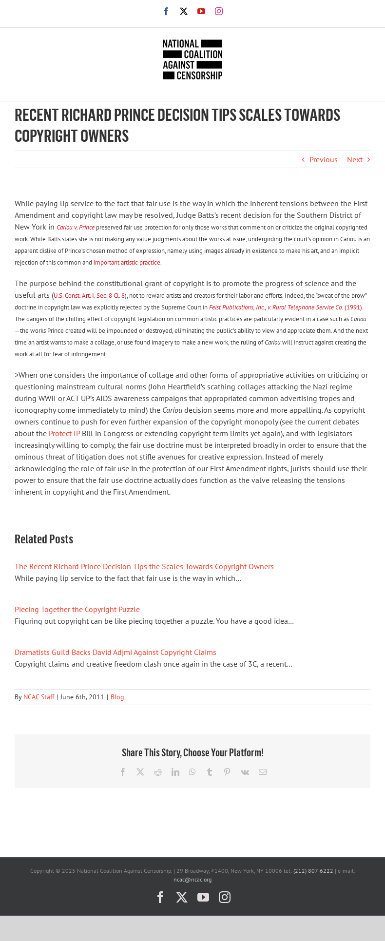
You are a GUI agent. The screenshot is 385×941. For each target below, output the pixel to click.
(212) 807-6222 (313, 870)
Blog (117, 696)
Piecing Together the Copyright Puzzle (77, 609)
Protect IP (64, 433)
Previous (323, 159)
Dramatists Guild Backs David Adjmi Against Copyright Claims (115, 652)
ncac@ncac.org (192, 879)
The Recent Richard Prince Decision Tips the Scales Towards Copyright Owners (144, 566)
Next (355, 159)
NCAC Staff (38, 696)
